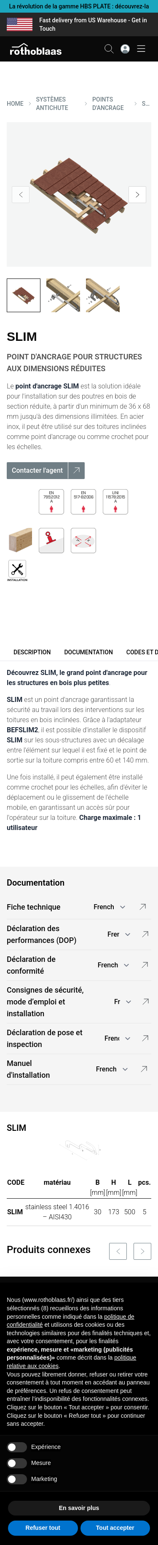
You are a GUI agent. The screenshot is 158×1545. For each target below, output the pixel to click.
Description (32, 652)
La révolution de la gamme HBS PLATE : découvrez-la (79, 6)
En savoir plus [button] (79, 1508)
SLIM (146, 103)
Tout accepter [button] (115, 1527)
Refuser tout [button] (43, 1527)
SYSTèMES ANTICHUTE (52, 103)
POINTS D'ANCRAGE (107, 103)
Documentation (88, 652)
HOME (15, 103)
